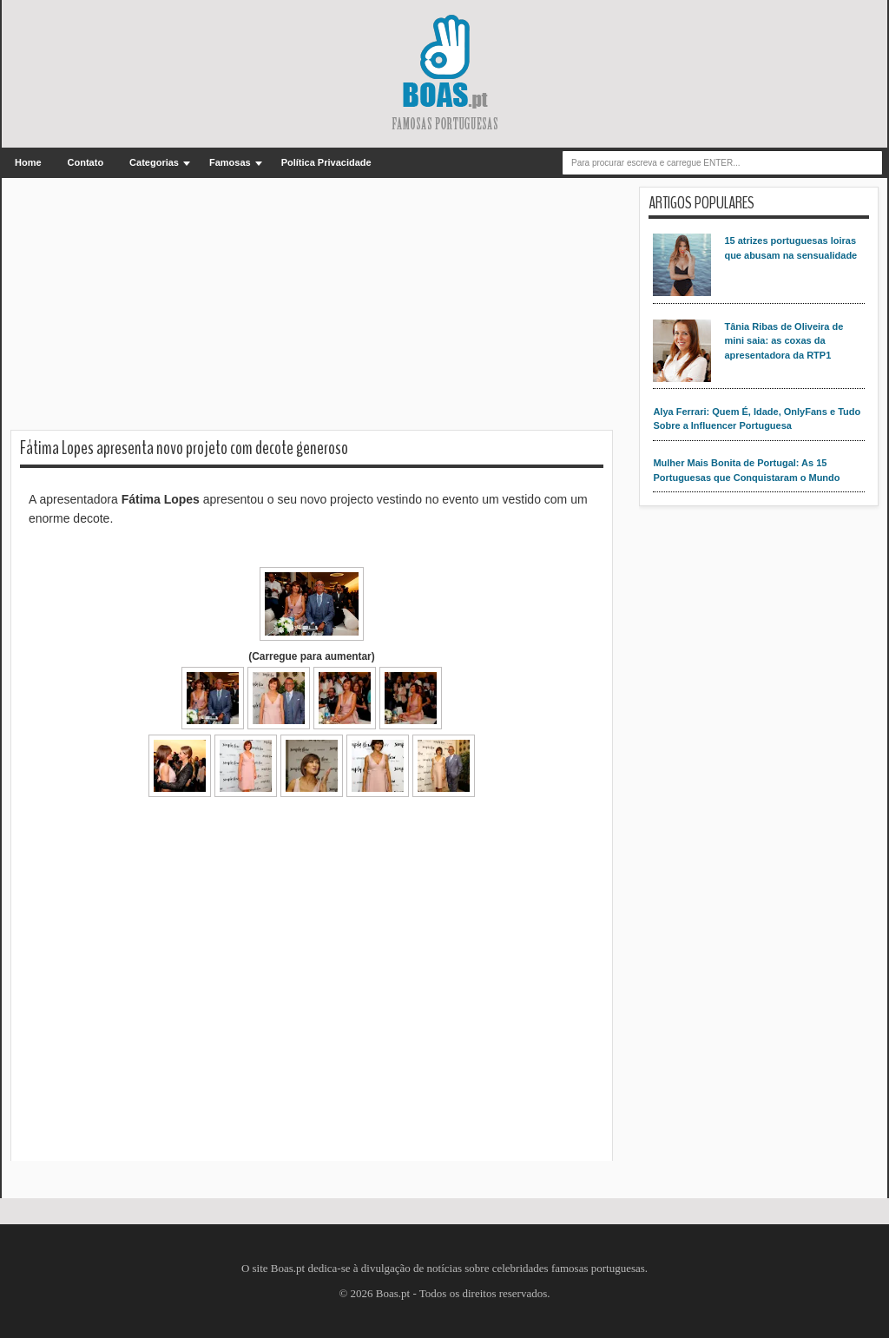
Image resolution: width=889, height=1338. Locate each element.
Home (28, 162)
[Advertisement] (311, 308)
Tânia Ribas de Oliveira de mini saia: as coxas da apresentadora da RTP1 (783, 340)
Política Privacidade (326, 162)
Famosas (230, 162)
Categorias (154, 162)
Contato (86, 162)
